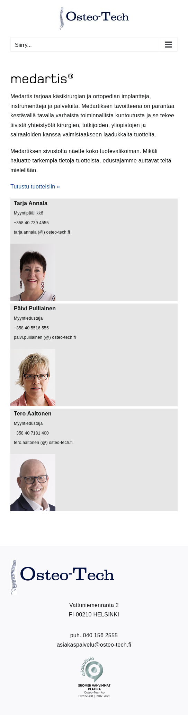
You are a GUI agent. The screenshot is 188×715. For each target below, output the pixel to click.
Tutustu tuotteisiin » (35, 187)
